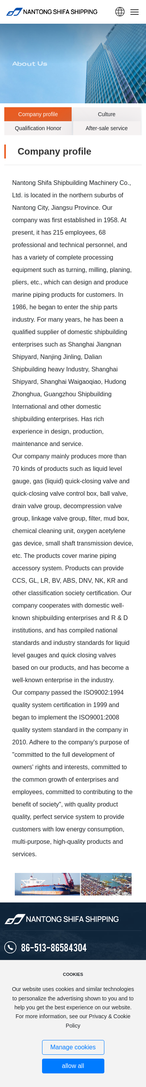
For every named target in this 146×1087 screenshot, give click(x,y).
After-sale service (107, 128)
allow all (73, 1066)
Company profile (38, 114)
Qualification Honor (38, 128)
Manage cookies (73, 1047)
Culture (106, 114)
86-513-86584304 (54, 947)
